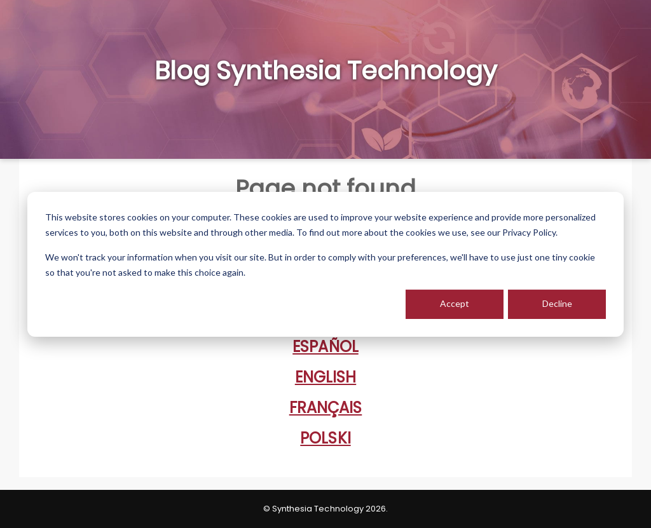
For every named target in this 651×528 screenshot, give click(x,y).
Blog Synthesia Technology (325, 70)
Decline (557, 303)
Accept (454, 303)
